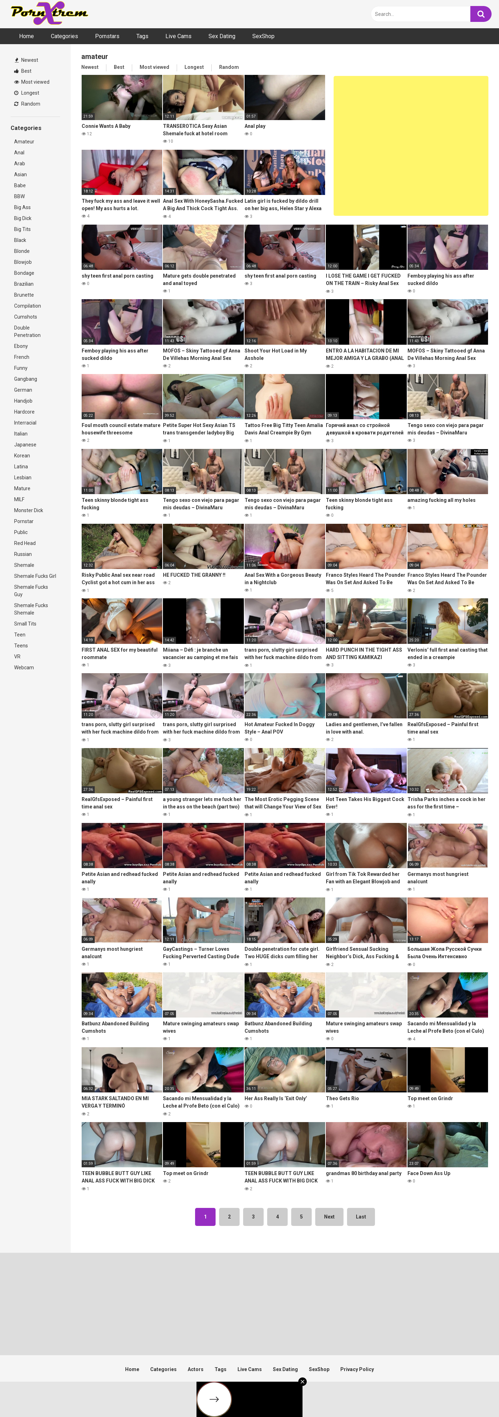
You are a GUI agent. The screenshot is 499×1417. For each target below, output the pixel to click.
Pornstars (107, 36)
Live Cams (178, 36)
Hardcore (24, 412)
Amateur (24, 141)
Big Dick (22, 218)
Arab (19, 163)
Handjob (23, 401)
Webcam (24, 667)
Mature (22, 488)
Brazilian (24, 284)
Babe (20, 185)
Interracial (25, 423)
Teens (21, 645)
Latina (21, 466)
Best (22, 71)
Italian (21, 434)
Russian (23, 554)
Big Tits (22, 229)
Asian (20, 174)
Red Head (25, 543)
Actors (196, 1369)
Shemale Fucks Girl (35, 576)
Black (20, 240)
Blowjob (23, 262)
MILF (19, 499)
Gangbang (25, 379)
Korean (22, 455)
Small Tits (25, 624)
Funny (21, 368)
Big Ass (22, 207)
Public (21, 532)
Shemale (24, 565)
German (23, 390)
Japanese (25, 444)
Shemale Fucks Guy (31, 590)
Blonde (22, 251)
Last (361, 1217)
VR (17, 656)
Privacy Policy (357, 1369)
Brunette (24, 295)
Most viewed (31, 82)
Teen (19, 635)
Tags (142, 36)
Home (26, 36)
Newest (26, 60)
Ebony (21, 346)
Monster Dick (28, 510)
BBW (19, 196)
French (21, 357)
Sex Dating (222, 36)
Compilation (27, 306)
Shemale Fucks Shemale (31, 609)
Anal (19, 152)
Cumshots (25, 317)
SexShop (263, 36)
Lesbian (22, 477)
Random (27, 104)
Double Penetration (27, 331)
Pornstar (24, 521)
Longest (26, 93)
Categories (64, 36)
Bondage (24, 273)
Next (329, 1217)
